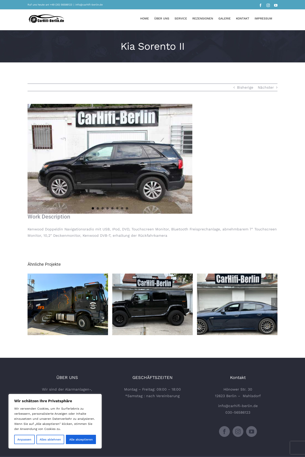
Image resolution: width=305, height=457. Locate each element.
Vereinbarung (168, 396)
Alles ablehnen (50, 439)
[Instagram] (238, 431)
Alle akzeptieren (81, 439)
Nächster (266, 87)
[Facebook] (224, 431)
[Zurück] (31, 304)
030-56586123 (237, 412)
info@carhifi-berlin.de (89, 4)
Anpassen (24, 439)
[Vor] (274, 304)
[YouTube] (251, 431)
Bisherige (245, 87)
